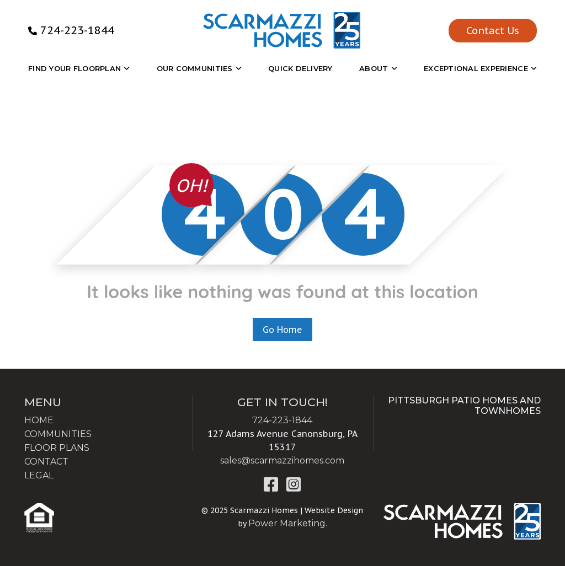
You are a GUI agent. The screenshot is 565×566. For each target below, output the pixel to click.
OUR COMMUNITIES (195, 68)
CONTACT (46, 461)
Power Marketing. (287, 523)
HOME (39, 420)
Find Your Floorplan (74, 68)
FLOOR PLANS (56, 448)
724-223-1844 (77, 30)
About (373, 68)
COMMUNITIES (58, 434)
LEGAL (39, 475)
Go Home (282, 329)
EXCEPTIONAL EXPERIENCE (476, 68)
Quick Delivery (300, 68)
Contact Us (492, 30)
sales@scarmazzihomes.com (282, 460)
